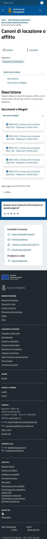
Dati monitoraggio (8, 526)
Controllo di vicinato (9, 364)
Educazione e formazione (11, 349)
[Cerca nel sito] (39, 11)
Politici (4, 315)
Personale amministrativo (11, 311)
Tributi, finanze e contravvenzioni (14, 356)
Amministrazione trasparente (19, 19)
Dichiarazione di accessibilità (12, 486)
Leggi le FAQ (6, 492)
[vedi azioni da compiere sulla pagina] (31, 50)
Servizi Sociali (6, 360)
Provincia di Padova (9, 470)
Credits (14, 529)
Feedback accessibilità (10, 474)
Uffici (3, 319)
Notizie (4, 378)
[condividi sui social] (7, 50)
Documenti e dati (8, 304)
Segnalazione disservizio (11, 495)
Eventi (4, 395)
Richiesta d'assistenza (10, 501)
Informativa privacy (9, 478)
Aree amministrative (9, 300)
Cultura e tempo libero (10, 345)
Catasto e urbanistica (10, 341)
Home (3, 19)
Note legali (5, 482)
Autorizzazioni (7, 337)
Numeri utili (6, 433)
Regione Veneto (8, 3)
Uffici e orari (6, 429)
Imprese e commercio (10, 352)
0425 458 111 (15, 418)
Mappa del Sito (33, 529)
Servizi (29, 526)
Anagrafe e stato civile (10, 333)
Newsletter (6, 517)
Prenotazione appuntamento (13, 498)
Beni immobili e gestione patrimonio (14, 22)
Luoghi (4, 391)
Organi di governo (8, 308)
